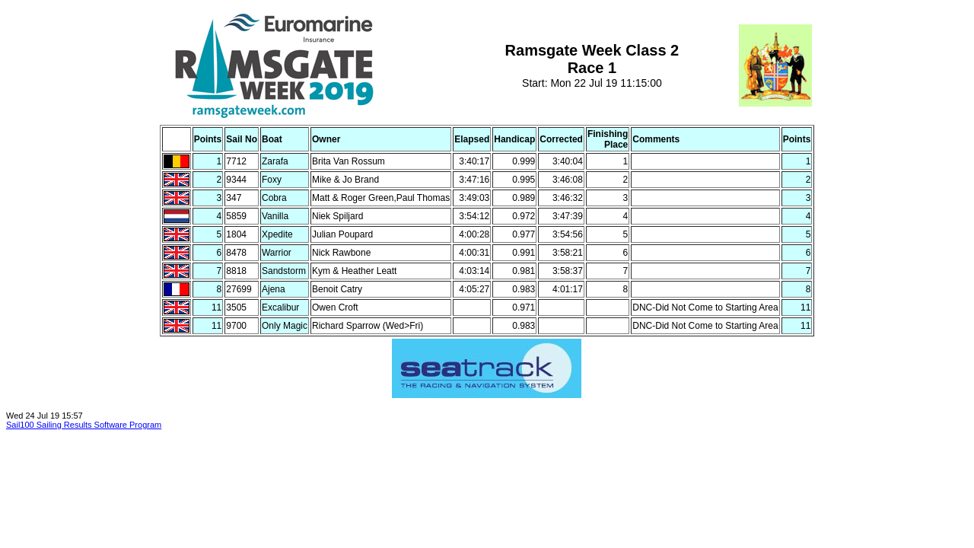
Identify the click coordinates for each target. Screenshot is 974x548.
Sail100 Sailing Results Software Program (83, 424)
